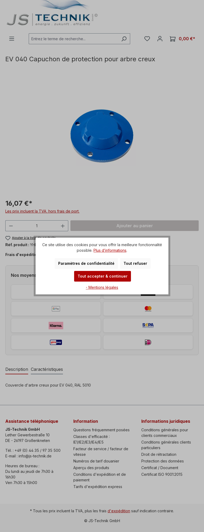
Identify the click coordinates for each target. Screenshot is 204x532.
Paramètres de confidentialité (86, 263)
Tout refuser (135, 263)
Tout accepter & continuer (103, 276)
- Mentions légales (102, 287)
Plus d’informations (110, 250)
